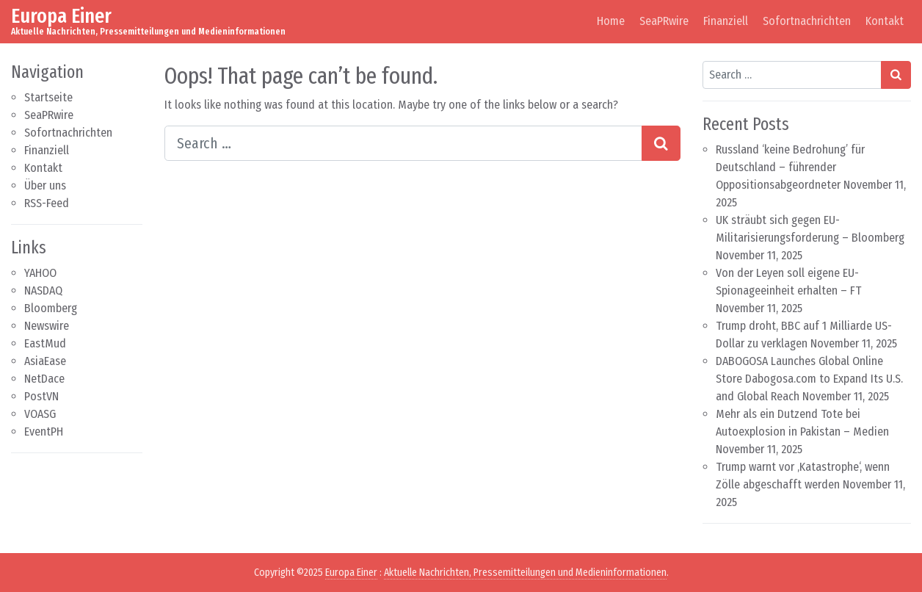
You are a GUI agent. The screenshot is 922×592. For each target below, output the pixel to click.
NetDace (44, 379)
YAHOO (40, 273)
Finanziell (725, 21)
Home (611, 21)
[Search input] (403, 143)
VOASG (40, 414)
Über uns (45, 185)
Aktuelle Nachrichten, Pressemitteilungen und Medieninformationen (525, 572)
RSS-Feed (46, 203)
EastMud (45, 343)
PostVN (41, 396)
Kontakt (884, 21)
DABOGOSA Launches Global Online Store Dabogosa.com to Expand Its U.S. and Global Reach (809, 378)
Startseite (48, 97)
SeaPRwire (664, 21)
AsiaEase (45, 361)
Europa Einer (61, 16)
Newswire (46, 326)
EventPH (43, 431)
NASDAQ (43, 290)
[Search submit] (661, 143)
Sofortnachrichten (807, 21)
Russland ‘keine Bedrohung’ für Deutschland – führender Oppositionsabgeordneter (790, 167)
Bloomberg (50, 308)
